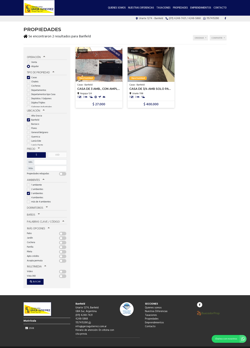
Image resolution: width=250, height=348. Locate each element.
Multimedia (36, 262)
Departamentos (37, 86)
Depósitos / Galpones (40, 95)
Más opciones (38, 225)
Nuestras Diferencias (141, 8)
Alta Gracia (35, 112)
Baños (33, 211)
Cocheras (35, 82)
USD (57, 151)
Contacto (220, 8)
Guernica (34, 133)
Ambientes (35, 176)
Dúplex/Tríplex (37, 99)
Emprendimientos (200, 8)
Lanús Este (35, 137)
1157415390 (83, 319)
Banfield (34, 116)
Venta (33, 59)
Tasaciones (163, 8)
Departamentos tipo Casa (42, 91)
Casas (33, 74)
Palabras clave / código (45, 218)
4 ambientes (36, 194)
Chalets (34, 78)
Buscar (35, 277)
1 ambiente (35, 181)
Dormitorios (37, 204)
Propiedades (180, 8)
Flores (33, 124)
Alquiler (34, 63)
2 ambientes (36, 185)
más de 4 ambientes (40, 198)
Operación (36, 54)
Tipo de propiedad (40, 69)
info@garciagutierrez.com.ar (91, 322)
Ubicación (35, 107)
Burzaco (34, 120)
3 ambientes (36, 189)
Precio (33, 146)
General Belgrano (38, 129)
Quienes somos (117, 8)
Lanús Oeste (36, 141)
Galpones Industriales (40, 103)
